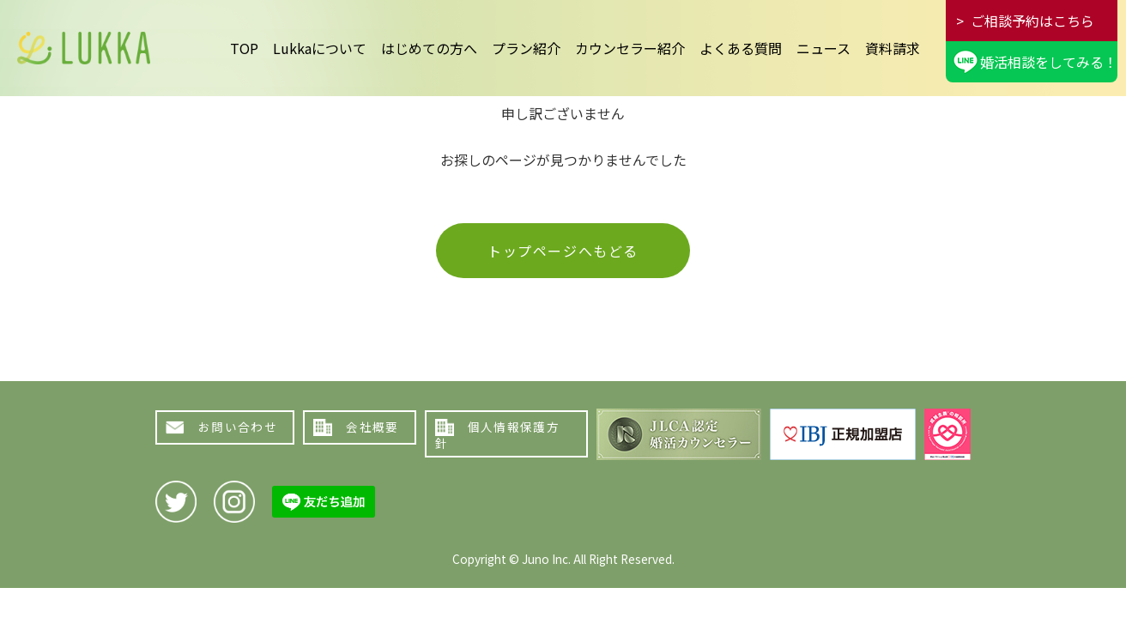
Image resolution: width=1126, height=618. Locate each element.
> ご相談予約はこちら (1025, 20)
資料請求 (892, 48)
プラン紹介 (526, 48)
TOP (244, 48)
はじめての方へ (429, 48)
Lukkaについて (319, 48)
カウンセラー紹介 (630, 48)
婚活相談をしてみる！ (1048, 62)
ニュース (823, 48)
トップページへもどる (563, 250)
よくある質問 (740, 48)
